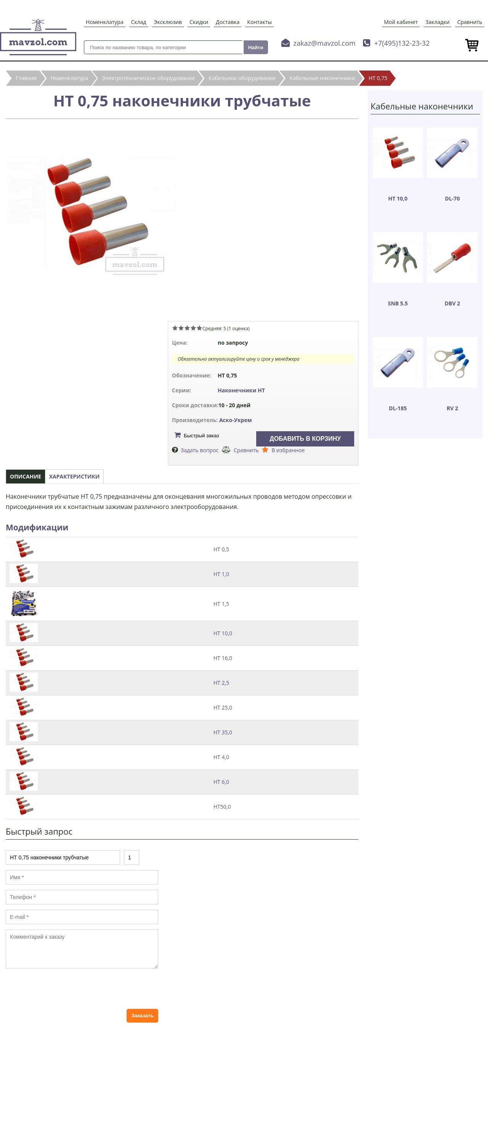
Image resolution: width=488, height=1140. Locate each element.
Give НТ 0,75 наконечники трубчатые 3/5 (187, 328)
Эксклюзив (168, 22)
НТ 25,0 (223, 707)
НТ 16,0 (223, 658)
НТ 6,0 (221, 781)
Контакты (259, 22)
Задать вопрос (199, 450)
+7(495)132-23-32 (402, 43)
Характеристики (74, 476)
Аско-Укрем (235, 420)
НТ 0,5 (221, 549)
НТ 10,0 (223, 633)
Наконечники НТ (241, 390)
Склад (138, 22)
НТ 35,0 (223, 732)
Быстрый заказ (201, 435)
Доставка (227, 22)
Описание (25, 476)
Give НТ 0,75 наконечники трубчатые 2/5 (181, 328)
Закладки (437, 22)
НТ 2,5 (221, 682)
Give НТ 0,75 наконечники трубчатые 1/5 (175, 328)
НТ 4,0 (221, 757)
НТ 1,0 (221, 574)
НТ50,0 (222, 806)
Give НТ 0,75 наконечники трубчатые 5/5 (199, 328)
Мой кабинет (401, 22)
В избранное (288, 450)
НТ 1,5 (221, 603)
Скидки (198, 22)
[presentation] (64, 989)
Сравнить (469, 22)
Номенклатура (105, 22)
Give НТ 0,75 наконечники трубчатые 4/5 (193, 328)
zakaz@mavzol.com (325, 43)
